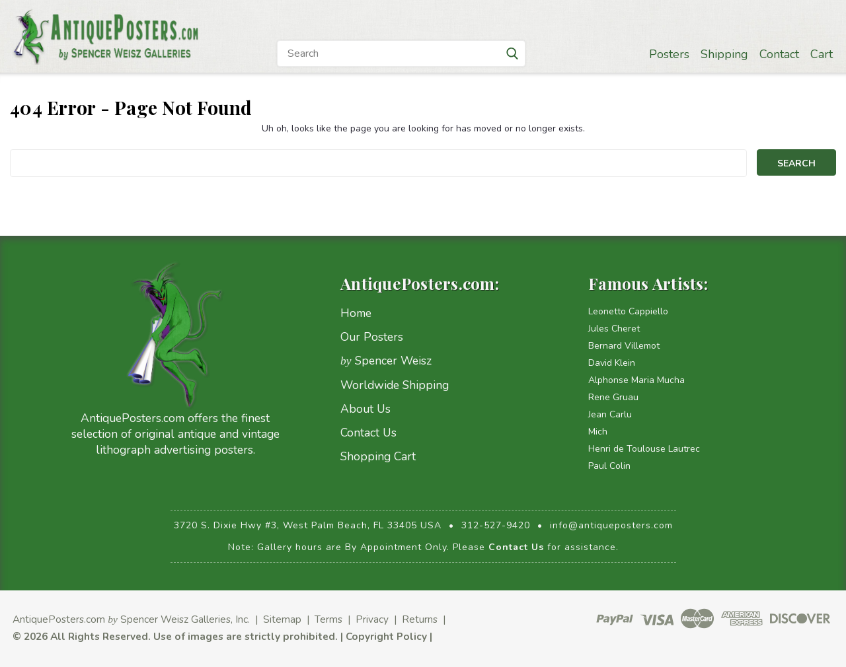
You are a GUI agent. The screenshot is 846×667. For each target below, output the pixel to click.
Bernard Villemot (624, 345)
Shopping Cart (378, 456)
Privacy (372, 619)
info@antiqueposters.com (611, 525)
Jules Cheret (614, 328)
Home (355, 313)
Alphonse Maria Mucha (636, 380)
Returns (420, 619)
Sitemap (282, 619)
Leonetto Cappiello (628, 311)
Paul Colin (609, 466)
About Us (365, 409)
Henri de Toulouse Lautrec (644, 448)
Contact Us (368, 432)
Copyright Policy (386, 636)
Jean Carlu (610, 414)
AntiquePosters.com (59, 619)
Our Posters (371, 337)
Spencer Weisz (386, 361)
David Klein (611, 363)
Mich (597, 431)
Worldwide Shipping (394, 385)
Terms (328, 619)
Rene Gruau (613, 397)
